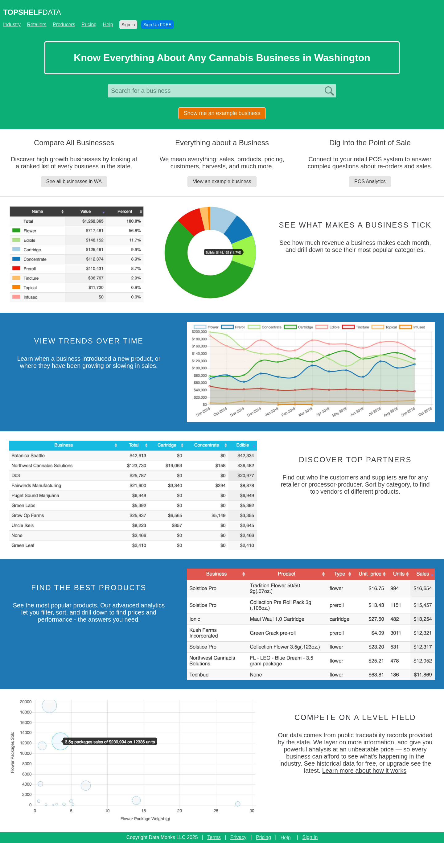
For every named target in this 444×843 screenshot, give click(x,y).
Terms (214, 837)
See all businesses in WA (74, 181)
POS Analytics (369, 181)
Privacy (238, 837)
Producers (64, 24)
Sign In (128, 24)
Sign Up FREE (157, 24)
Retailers (36, 24)
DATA (32, 12)
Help (108, 24)
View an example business (222, 181)
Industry (12, 24)
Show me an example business (221, 113)
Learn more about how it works (364, 770)
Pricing (89, 24)
